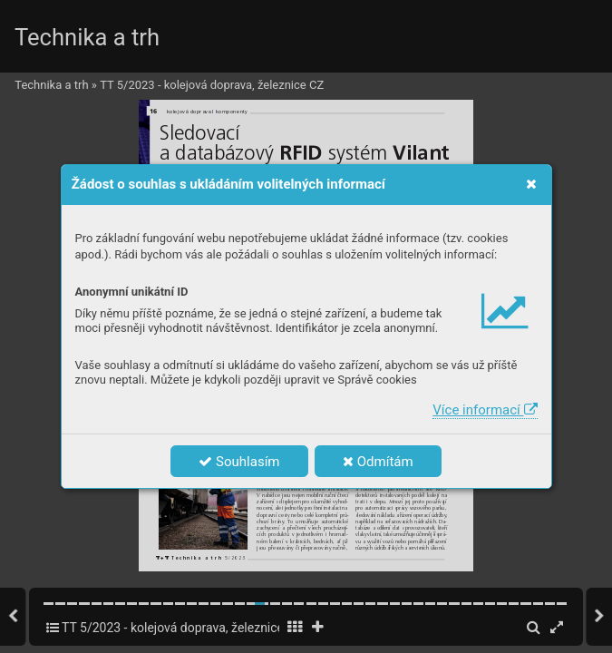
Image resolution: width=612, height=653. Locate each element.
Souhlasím (239, 461)
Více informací (484, 410)
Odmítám (378, 461)
